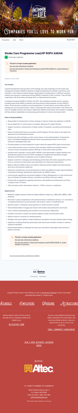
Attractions (70, 303)
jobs (14, 40)
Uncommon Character (49, 293)
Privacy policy (34, 276)
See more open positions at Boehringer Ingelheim (25, 256)
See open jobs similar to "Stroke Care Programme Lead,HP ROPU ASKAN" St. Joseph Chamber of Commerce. (39, 70)
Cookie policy (42, 276)
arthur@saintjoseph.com (39, 397)
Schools (6, 303)
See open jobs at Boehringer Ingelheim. (22, 66)
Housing (48, 303)
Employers (27, 303)
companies (5, 40)
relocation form (16, 325)
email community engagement (61, 330)
